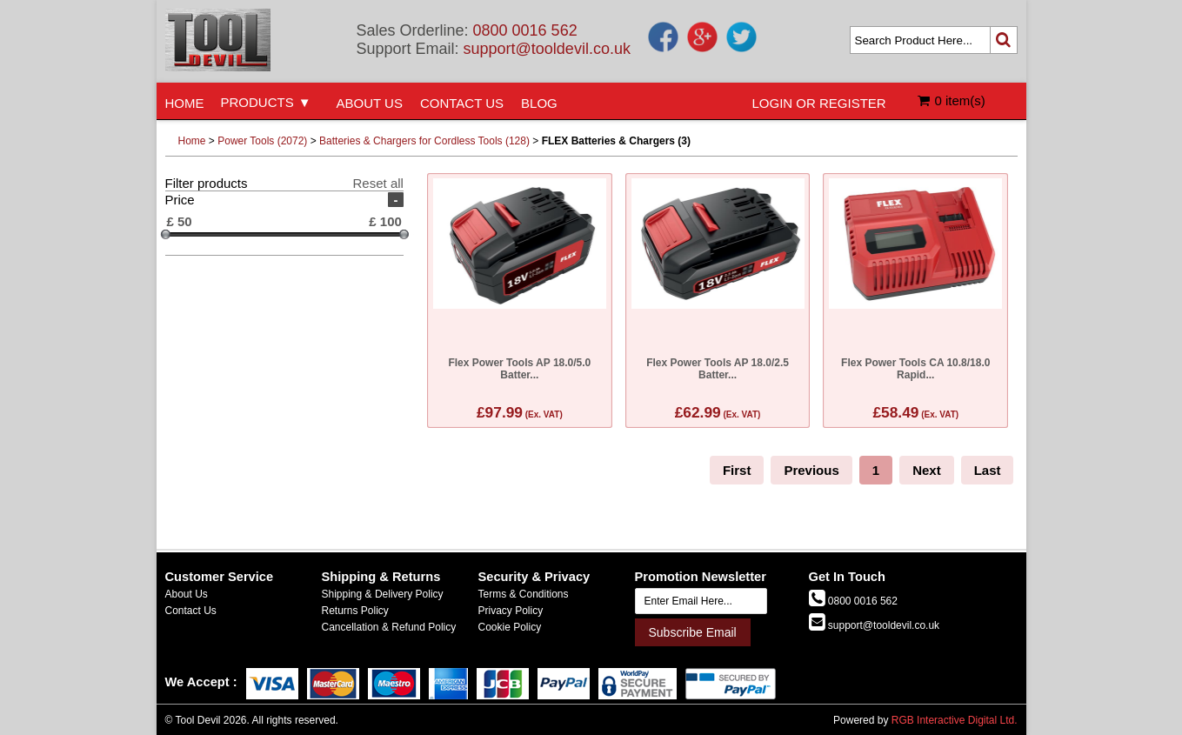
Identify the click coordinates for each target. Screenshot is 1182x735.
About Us (186, 594)
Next (926, 470)
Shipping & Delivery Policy (383, 594)
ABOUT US (370, 103)
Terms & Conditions (523, 594)
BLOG (539, 103)
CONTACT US (462, 103)
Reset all (378, 183)
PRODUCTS (257, 102)
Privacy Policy (511, 611)
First (737, 470)
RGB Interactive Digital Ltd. (955, 720)
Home (192, 141)
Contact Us (191, 611)
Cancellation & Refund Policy (389, 627)
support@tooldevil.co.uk (547, 48)
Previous (811, 470)
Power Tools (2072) (262, 141)
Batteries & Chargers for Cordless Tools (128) (424, 141)
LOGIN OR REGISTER (819, 103)
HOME (184, 103)
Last (987, 470)
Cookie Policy (510, 627)
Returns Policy (355, 611)
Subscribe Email (693, 632)
